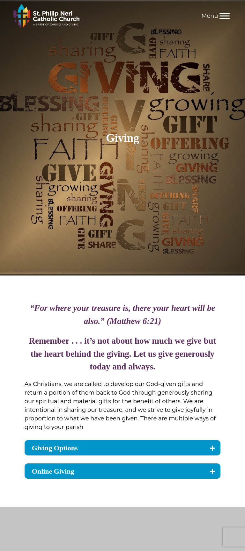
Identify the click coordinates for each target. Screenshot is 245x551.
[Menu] (224, 16)
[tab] (122, 447)
